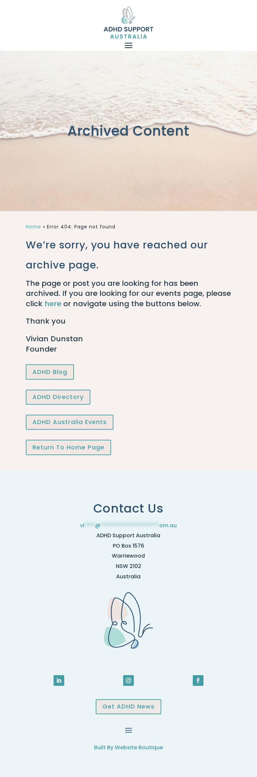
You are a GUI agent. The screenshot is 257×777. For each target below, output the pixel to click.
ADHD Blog (49, 372)
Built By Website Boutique (128, 747)
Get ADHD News (128, 706)
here (53, 304)
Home (33, 226)
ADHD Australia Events (69, 422)
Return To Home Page (68, 447)
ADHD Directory (58, 397)
